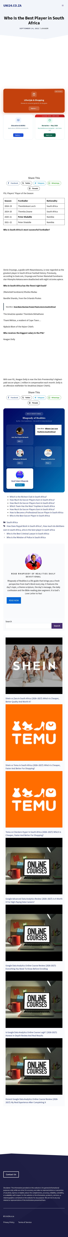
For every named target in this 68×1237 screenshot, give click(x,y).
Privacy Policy (8, 1222)
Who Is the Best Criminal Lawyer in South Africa (28, 533)
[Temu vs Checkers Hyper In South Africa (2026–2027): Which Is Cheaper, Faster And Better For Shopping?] (34, 799)
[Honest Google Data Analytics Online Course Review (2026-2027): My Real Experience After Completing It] (34, 1067)
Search (9, 621)
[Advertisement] (34, 59)
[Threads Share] (34, 188)
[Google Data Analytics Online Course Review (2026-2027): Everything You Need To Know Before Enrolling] (34, 933)
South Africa (12, 522)
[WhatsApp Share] (54, 183)
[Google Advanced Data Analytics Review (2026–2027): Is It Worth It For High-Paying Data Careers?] (34, 866)
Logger (44, 28)
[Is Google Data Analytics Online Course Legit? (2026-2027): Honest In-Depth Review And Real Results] (34, 1000)
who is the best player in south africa (38, 530)
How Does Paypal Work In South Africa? (24, 526)
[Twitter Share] (26, 183)
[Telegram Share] (39, 183)
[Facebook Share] (13, 183)
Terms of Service (25, 1222)
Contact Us (11, 1174)
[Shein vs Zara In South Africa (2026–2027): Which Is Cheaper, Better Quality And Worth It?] (34, 666)
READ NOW (14, 600)
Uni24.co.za (12, 5)
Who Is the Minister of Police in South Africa (26, 537)
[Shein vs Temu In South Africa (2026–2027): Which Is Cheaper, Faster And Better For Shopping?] (34, 733)
